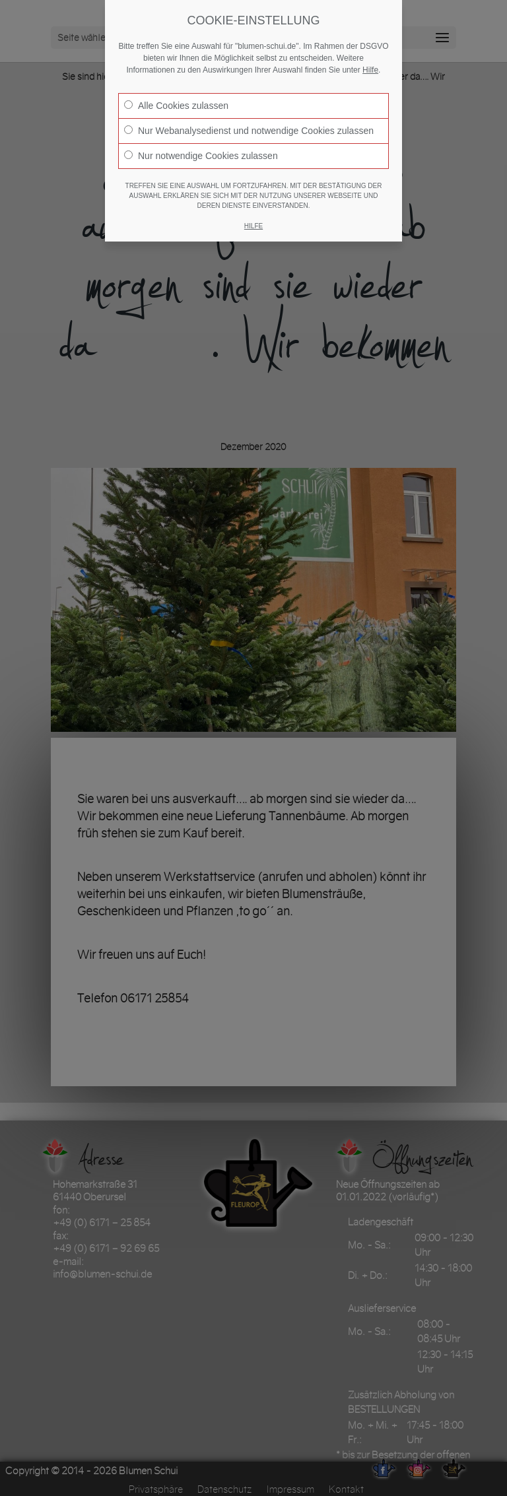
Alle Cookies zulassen (176, 105)
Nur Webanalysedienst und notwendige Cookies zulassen (249, 130)
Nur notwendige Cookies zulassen (201, 155)
